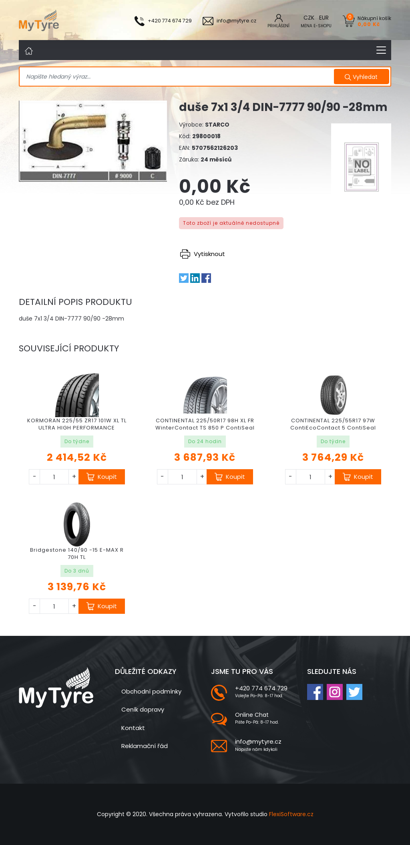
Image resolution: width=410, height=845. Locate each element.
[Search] (177, 77)
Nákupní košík (374, 21)
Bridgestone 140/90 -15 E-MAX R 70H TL (77, 553)
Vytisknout (202, 254)
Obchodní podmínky (151, 691)
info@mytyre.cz (258, 741)
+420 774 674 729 (261, 688)
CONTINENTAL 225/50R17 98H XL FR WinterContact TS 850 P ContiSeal (205, 424)
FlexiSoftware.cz (291, 814)
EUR (324, 18)
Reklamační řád (144, 746)
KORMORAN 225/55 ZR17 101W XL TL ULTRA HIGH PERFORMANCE (77, 424)
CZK (308, 18)
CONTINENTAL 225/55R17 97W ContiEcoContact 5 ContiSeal (333, 424)
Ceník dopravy (142, 709)
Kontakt (133, 728)
